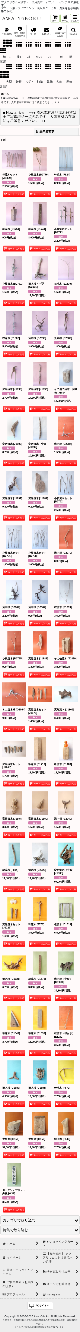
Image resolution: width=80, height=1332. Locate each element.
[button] (74, 18)
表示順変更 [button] (45, 131)
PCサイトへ (42, 1305)
